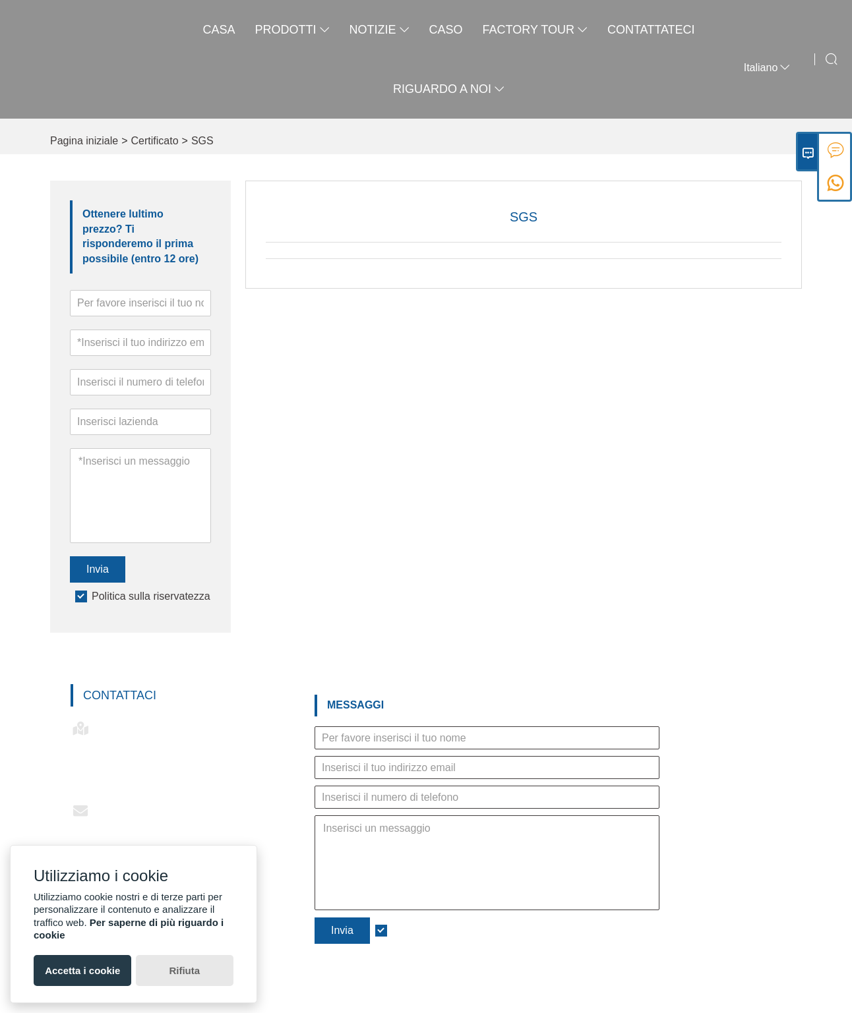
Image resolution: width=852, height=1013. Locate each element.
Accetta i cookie (82, 970)
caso (446, 29)
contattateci (651, 29)
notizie (380, 29)
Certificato (155, 140)
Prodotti (292, 29)
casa (218, 29)
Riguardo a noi (448, 89)
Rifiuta (184, 970)
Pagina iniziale (84, 140)
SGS (202, 140)
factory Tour (535, 29)
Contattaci (119, 695)
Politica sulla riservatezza (151, 596)
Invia (97, 569)
